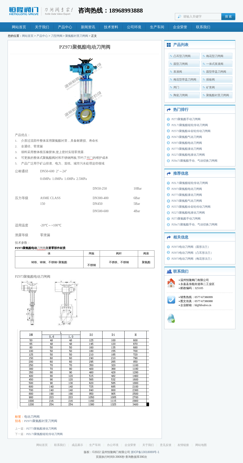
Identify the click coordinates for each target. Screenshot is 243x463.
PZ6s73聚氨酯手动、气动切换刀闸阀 (194, 160)
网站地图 (201, 445)
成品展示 (77, 445)
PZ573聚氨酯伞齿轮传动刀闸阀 (191, 131)
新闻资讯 (88, 27)
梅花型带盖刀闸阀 (184, 79)
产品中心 (65, 27)
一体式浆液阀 (214, 63)
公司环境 (134, 27)
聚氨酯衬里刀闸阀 (76, 35)
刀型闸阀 (56, 35)
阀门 (90, 157)
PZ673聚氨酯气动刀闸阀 (187, 137)
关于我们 (42, 27)
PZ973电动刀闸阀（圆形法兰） (191, 246)
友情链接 (183, 445)
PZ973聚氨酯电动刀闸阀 (187, 143)
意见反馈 (165, 445)
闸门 (176, 87)
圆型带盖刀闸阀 (216, 71)
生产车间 (157, 27)
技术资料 (111, 27)
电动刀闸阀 (32, 416)
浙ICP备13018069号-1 (145, 452)
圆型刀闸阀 (180, 63)
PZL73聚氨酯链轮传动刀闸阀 (44, 434)
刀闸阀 (41, 248)
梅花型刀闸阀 (214, 56)
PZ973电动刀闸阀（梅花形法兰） (192, 258)
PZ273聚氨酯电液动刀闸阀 (188, 154)
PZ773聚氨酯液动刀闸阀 (41, 428)
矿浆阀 (210, 87)
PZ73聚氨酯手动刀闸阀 (186, 119)
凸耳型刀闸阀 (182, 56)
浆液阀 (177, 71)
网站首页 (19, 27)
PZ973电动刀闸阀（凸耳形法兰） (192, 252)
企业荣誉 (180, 27)
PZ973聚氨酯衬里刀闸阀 (40, 421)
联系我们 (203, 27)
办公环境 (112, 445)
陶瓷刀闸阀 (180, 95)
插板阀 (210, 79)
